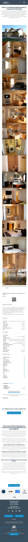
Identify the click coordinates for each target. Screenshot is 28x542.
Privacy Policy (12, 523)
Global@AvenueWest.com (14, 508)
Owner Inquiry (19, 516)
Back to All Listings (14, 485)
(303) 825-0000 (14, 506)
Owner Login (14, 519)
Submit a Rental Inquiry (14, 392)
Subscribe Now (14, 534)
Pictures (7, 287)
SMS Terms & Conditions (19, 523)
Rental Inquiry (8, 516)
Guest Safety (7, 523)
